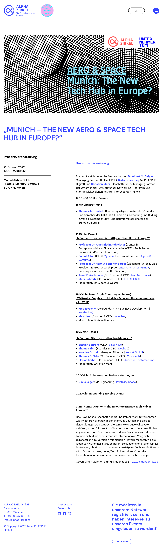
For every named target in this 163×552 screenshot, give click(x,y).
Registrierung (122, 541)
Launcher (119, 316)
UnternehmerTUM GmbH (134, 267)
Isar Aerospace (140, 275)
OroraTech (133, 356)
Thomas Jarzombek (91, 211)
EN (136, 11)
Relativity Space (126, 382)
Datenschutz (65, 508)
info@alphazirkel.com (17, 520)
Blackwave (115, 345)
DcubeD (123, 348)
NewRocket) (86, 312)
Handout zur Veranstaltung (92, 163)
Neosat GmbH (134, 352)
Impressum (65, 504)
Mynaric (109, 256)
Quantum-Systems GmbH (140, 360)
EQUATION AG (132, 279)
